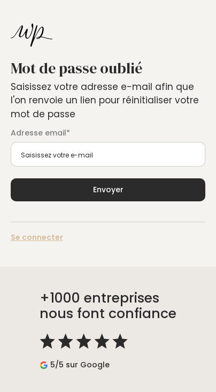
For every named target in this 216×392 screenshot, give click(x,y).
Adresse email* (40, 132)
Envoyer (108, 189)
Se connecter (37, 237)
